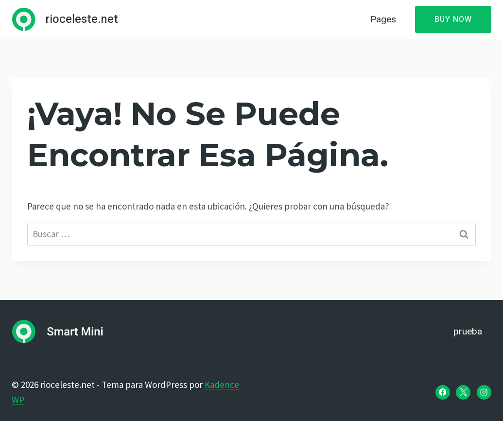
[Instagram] (484, 392)
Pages (383, 19)
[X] (463, 392)
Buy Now (453, 19)
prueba (467, 331)
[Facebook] (442, 392)
